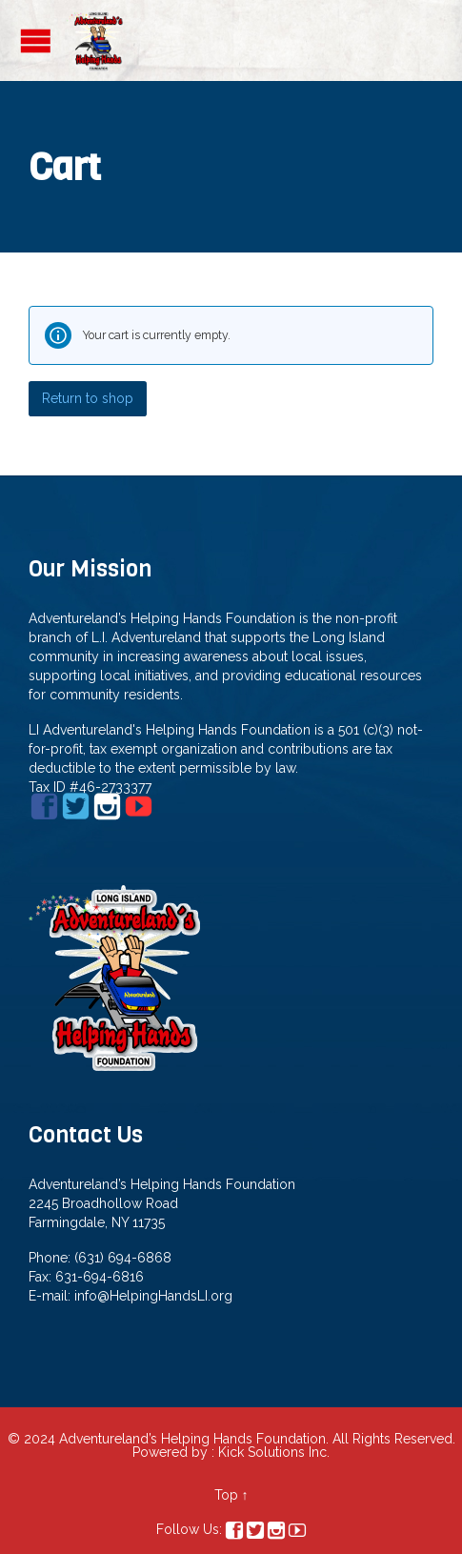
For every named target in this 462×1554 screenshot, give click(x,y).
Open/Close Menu (35, 40)
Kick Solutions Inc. (274, 1452)
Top (226, 1495)
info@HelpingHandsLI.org (153, 1295)
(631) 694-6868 (122, 1257)
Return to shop (87, 398)
